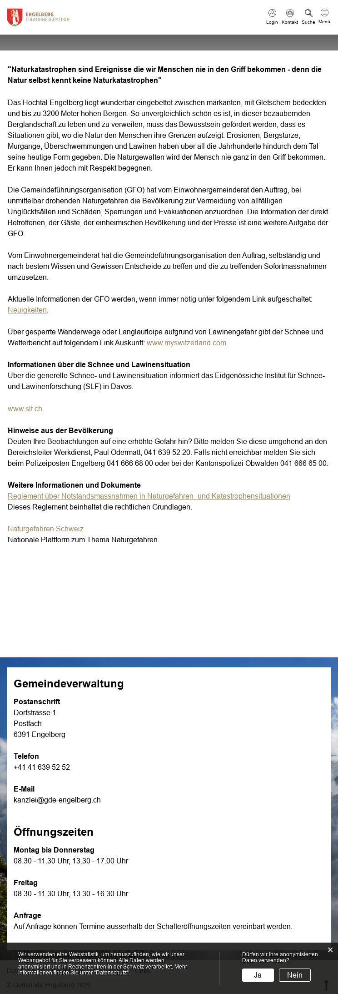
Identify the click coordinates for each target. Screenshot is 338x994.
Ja (258, 975)
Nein (295, 975)
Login (272, 22)
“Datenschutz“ (111, 972)
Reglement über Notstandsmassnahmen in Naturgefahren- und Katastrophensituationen (149, 496)
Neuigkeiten (27, 310)
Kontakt (290, 22)
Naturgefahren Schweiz (50, 529)
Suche (308, 22)
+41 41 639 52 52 (42, 767)
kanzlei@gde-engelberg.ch (57, 800)
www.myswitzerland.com (191, 343)
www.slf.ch (29, 409)
